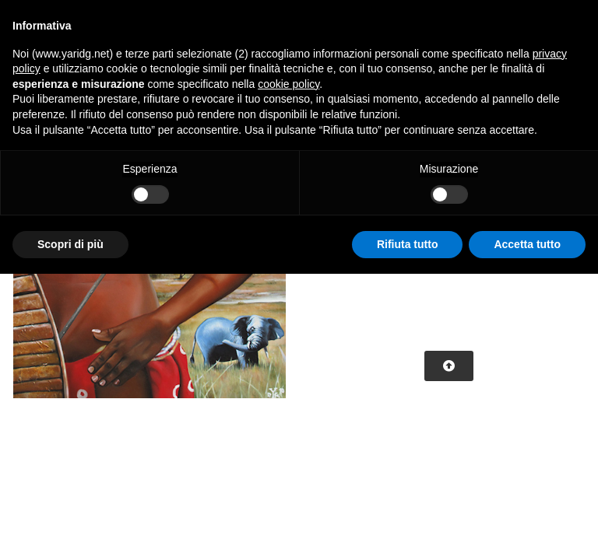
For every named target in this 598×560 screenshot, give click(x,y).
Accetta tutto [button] (527, 244)
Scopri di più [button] (70, 244)
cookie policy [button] (288, 84)
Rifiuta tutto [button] (407, 244)
